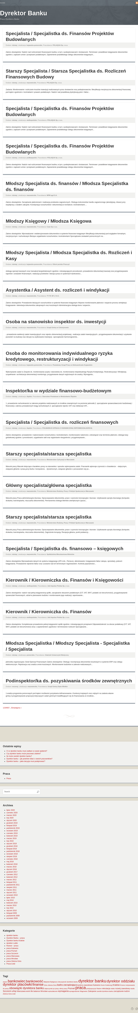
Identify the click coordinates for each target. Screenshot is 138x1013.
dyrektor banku (12, 935)
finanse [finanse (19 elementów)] (37, 984)
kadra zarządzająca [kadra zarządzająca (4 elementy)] (67, 985)
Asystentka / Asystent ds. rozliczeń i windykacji (57, 290)
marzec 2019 (11, 838)
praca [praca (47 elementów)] (80, 987)
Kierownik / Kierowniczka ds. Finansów (48, 611)
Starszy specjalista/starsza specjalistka (48, 453)
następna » (17, 708)
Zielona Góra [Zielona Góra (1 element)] (7, 994)
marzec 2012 (11, 880)
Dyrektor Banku (23, 13)
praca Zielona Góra (13, 961)
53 (12, 708)
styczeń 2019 (11, 844)
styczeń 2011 (11, 893)
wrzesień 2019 (12, 831)
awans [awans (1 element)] (5, 982)
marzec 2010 (11, 905)
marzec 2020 (11, 815)
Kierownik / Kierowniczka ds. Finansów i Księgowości (64, 580)
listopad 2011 (11, 882)
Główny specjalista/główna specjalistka (49, 485)
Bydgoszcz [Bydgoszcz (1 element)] (54, 982)
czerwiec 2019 (12, 833)
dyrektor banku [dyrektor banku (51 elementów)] (92, 981)
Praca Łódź (10, 964)
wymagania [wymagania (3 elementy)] (63, 991)
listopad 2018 (11, 849)
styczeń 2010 (11, 911)
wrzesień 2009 (12, 918)
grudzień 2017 (11, 872)
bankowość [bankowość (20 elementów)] (34, 981)
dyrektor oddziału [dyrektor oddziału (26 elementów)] (121, 981)
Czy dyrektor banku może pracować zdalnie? (23, 754)
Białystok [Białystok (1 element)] (47, 982)
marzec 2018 (11, 867)
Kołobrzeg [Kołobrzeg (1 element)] (108, 985)
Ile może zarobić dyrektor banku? (19, 756)
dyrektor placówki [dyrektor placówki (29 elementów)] (17, 984)
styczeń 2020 (11, 820)
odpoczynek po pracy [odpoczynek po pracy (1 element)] (51, 988)
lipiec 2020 (10, 810)
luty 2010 (10, 908)
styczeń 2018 (11, 869)
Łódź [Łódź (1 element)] (14, 994)
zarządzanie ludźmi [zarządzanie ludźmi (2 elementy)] (122, 991)
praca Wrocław (12, 959)
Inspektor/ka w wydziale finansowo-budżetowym (58, 390)
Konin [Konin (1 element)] (103, 985)
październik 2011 (13, 885)
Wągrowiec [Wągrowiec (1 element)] (84, 991)
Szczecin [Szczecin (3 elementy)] (7, 991)
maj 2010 (10, 900)
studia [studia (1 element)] (132, 988)
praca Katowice (12, 948)
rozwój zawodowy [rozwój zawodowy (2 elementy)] (122, 988)
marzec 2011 (11, 890)
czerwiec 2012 (12, 874)
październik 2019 (13, 828)
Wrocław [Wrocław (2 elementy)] (44, 991)
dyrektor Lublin (12, 943)
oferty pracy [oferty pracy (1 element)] (63, 988)
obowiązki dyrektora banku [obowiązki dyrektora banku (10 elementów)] (26, 988)
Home (2, 3)
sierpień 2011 (11, 887)
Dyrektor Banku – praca (15, 938)
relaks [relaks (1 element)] (113, 988)
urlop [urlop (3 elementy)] (14, 991)
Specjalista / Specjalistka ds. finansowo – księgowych (64, 548)
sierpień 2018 (11, 856)
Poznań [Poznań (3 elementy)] (71, 988)
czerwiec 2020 (12, 813)
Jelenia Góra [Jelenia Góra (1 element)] (52, 985)
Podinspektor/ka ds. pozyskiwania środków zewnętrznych (69, 680)
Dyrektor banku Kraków (15, 941)
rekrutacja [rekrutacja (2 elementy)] (106, 988)
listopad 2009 (11, 913)
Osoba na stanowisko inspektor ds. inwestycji (56, 321)
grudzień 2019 (11, 823)
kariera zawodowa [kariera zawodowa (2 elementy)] (84, 985)
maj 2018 (10, 862)
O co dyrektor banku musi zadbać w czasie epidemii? (26, 751)
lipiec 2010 (10, 898)
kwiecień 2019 (11, 836)
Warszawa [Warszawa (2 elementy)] (21, 991)
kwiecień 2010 (11, 903)
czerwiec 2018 (12, 859)
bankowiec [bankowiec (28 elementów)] (16, 981)
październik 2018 (13, 851)
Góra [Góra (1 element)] (45, 985)
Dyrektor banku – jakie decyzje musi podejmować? (25, 761)
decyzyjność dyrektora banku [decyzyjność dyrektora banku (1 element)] (68, 982)
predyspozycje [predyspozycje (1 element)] (91, 988)
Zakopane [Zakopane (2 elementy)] (92, 991)
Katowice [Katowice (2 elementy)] (96, 985)
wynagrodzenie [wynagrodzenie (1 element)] (74, 991)
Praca (8, 778)
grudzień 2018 (11, 846)
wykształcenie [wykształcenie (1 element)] (53, 991)
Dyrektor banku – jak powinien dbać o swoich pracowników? (29, 759)
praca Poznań (11, 951)
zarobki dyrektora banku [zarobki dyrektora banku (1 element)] (105, 991)
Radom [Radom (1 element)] (99, 988)
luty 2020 (10, 818)
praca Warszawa (12, 956)
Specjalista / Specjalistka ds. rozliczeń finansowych (62, 422)
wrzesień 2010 (12, 895)
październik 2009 (13, 916)
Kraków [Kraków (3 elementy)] (116, 985)
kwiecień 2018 (11, 864)
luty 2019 (10, 841)
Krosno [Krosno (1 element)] (122, 985)
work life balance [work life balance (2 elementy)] (33, 991)
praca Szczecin (12, 953)
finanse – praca (12, 946)
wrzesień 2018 (12, 854)
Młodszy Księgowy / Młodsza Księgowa (48, 221)
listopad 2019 (11, 826)
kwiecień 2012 (11, 877)
